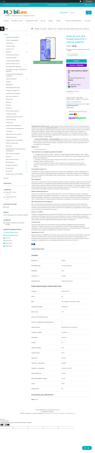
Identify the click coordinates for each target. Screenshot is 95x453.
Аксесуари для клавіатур (13, 66)
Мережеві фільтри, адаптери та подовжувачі (16, 149)
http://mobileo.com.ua (11, 232)
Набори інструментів (12, 90)
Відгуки (50, 21)
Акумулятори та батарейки (14, 140)
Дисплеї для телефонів (13, 153)
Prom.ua (57, 410)
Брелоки (8, 102)
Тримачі (8, 82)
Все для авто (10, 168)
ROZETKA (8, 52)
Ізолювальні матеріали (13, 93)
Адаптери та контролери (14, 134)
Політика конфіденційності (73, 21)
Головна (6, 21)
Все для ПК (9, 171)
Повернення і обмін (32, 21)
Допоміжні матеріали (12, 37)
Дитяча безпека (11, 119)
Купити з (76, 65)
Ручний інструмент (12, 165)
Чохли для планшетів (12, 55)
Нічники (8, 105)
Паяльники (9, 99)
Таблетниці (9, 122)
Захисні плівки (10, 46)
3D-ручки (9, 108)
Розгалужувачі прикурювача (15, 128)
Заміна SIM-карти (11, 137)
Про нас (43, 21)
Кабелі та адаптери (12, 143)
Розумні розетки (11, 114)
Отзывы (6, 178)
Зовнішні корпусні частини (14, 117)
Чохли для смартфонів (13, 61)
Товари (58, 21)
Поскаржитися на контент (51, 413)
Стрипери (9, 131)
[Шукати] (89, 12)
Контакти (88, 21)
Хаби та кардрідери (12, 40)
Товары (5, 34)
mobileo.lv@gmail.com (11, 235)
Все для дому (10, 162)
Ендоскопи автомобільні (13, 125)
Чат (87, 448)
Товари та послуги (40, 29)
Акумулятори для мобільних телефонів (14, 75)
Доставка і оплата (17, 21)
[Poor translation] (7, 424)
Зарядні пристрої (11, 79)
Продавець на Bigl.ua (47, 411)
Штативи (9, 146)
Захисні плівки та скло (13, 63)
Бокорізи (8, 156)
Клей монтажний (11, 58)
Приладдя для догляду (13, 87)
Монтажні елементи (12, 96)
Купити (76, 61)
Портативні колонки (12, 159)
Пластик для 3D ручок (12, 111)
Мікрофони (9, 84)
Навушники (9, 43)
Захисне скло (52, 29)
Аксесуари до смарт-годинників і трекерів (16, 70)
